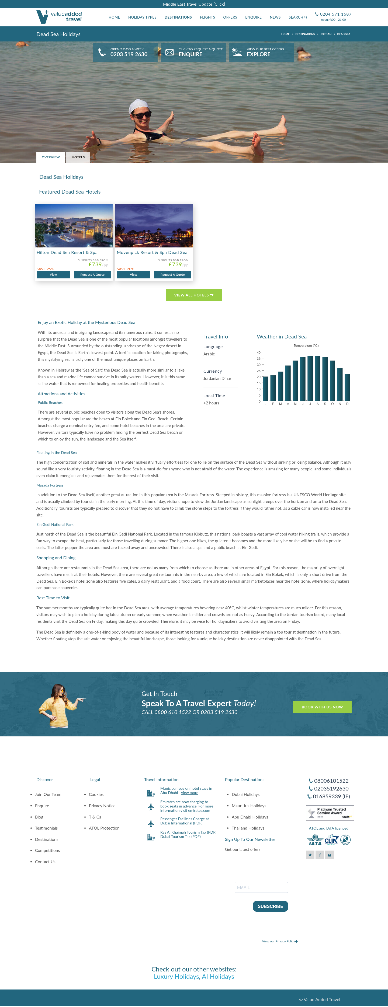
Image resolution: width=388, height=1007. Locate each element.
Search (298, 17)
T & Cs (95, 816)
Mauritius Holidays (249, 805)
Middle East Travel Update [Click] (194, 3)
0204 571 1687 (335, 11)
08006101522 (331, 780)
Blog (39, 816)
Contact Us (45, 861)
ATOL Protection (104, 828)
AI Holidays (218, 976)
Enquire (253, 17)
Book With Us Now (322, 707)
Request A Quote (92, 274)
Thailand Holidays (248, 828)
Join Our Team (48, 794)
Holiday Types (142, 17)
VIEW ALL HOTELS (194, 295)
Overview (51, 157)
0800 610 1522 (172, 712)
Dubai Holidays (245, 794)
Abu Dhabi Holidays (250, 816)
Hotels (78, 157)
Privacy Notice (102, 805)
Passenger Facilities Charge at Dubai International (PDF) (184, 820)
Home (114, 17)
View (53, 274)
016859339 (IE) (331, 796)
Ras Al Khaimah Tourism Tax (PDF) (188, 832)
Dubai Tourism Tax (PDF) (180, 836)
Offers (230, 17)
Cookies (96, 794)
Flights (207, 17)
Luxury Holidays (176, 976)
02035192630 (331, 788)
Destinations (178, 17)
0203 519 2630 (219, 712)
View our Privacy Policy (280, 941)
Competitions (47, 850)
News (275, 17)
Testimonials (46, 828)
